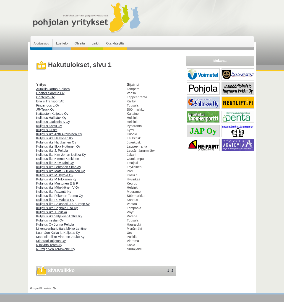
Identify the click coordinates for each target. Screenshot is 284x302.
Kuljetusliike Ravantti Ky (53, 191)
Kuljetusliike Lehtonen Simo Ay (58, 167)
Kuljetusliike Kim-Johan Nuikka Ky (61, 154)
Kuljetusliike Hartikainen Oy (56, 142)
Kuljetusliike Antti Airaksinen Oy (59, 134)
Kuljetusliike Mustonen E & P (57, 183)
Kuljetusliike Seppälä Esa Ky (57, 208)
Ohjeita (79, 43)
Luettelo (62, 43)
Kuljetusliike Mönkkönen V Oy (58, 187)
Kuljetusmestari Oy (50, 220)
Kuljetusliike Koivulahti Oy (55, 163)
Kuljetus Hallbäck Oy (51, 118)
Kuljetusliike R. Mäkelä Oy (55, 200)
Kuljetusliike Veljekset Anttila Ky (59, 216)
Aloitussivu (41, 43)
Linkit (95, 43)
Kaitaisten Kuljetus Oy (52, 113)
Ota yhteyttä (115, 43)
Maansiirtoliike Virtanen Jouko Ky (60, 237)
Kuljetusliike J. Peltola (52, 150)
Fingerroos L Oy (48, 105)
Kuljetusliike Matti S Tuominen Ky (60, 171)
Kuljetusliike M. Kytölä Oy (54, 175)
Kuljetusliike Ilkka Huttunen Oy (58, 146)
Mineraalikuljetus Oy (51, 241)
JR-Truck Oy (45, 109)
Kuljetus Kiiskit (46, 130)
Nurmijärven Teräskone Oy (55, 249)
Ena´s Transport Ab (50, 101)
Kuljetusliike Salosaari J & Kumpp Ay (63, 204)
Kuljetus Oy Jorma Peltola (55, 224)
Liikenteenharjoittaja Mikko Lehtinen (62, 228)
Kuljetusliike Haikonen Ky (54, 138)
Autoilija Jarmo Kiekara (53, 89)
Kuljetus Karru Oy (49, 126)
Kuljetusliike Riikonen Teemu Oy (59, 196)
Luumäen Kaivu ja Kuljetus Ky (58, 232)
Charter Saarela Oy (50, 93)
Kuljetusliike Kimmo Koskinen (57, 159)
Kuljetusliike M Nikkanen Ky (56, 179)
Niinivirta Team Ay (49, 245)
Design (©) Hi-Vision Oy (43, 288)
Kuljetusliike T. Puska (51, 212)
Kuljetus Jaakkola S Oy (53, 122)
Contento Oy (45, 97)
